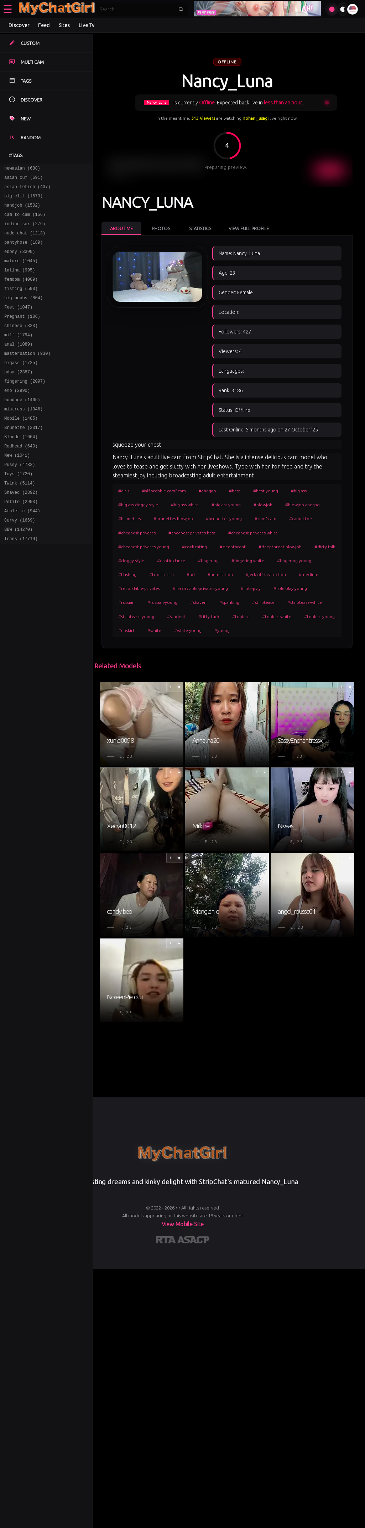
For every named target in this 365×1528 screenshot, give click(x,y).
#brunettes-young (224, 518)
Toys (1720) (18, 510)
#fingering (208, 560)
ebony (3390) (19, 262)
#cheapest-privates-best (191, 532)
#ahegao (207, 490)
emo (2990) (17, 417)
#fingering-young (294, 560)
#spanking (229, 602)
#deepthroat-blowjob (280, 546)
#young (222, 630)
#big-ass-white (185, 504)
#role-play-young (290, 588)
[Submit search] (181, 9)
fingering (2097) (24, 407)
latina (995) (19, 283)
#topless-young (319, 616)
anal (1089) (18, 365)
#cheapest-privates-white (253, 532)
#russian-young (162, 602)
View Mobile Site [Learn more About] (183, 1224)
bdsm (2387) (18, 396)
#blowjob (263, 504)
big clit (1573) (23, 200)
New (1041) (17, 489)
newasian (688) (22, 169)
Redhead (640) (21, 479)
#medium (308, 574)
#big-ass (299, 490)
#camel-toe (300, 518)
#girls (123, 490)
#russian (126, 602)
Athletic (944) (22, 551)
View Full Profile (249, 228)
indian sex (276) (24, 231)
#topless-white (276, 616)
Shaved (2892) (21, 531)
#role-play (251, 588)
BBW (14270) (18, 572)
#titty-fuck (208, 616)
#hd (191, 574)
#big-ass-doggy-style (138, 504)
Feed (43, 25)
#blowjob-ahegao (302, 504)
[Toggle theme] (342, 9)
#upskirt (126, 630)
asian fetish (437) (27, 190)
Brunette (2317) (23, 458)
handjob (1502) (22, 210)
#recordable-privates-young (200, 588)
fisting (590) (21, 303)
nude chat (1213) (24, 241)
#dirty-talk (324, 546)
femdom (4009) (21, 293)
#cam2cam (265, 518)
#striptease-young (136, 616)
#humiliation (220, 574)
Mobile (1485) (21, 448)
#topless (240, 616)
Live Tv (86, 25)
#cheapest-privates (137, 532)
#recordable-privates (139, 588)
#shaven (198, 602)
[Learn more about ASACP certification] (193, 1241)
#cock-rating (194, 546)
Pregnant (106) (22, 334)
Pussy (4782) (19, 500)
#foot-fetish (161, 574)
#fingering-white (247, 560)
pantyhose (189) (23, 252)
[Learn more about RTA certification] (166, 1241)
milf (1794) (18, 355)
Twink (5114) (19, 520)
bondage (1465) (22, 427)
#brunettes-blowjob (173, 518)
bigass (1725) (21, 386)
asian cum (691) (23, 179)
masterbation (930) (27, 376)
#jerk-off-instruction (266, 574)
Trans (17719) (21, 582)
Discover (19, 25)
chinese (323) (21, 345)
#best (234, 490)
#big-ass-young (226, 504)
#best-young (265, 490)
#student (176, 616)
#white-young (188, 630)
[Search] (137, 9)
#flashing (127, 574)
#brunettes (129, 518)
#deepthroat (233, 546)
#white (154, 630)
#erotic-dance (171, 560)
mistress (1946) (23, 438)
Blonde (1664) (21, 469)
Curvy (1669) (19, 562)
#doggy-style (131, 560)
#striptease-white (304, 602)
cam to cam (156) (24, 221)
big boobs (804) (23, 314)
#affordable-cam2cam (164, 490)
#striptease (263, 602)
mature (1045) (21, 272)
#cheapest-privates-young (143, 546)
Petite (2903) (21, 541)
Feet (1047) (18, 324)
